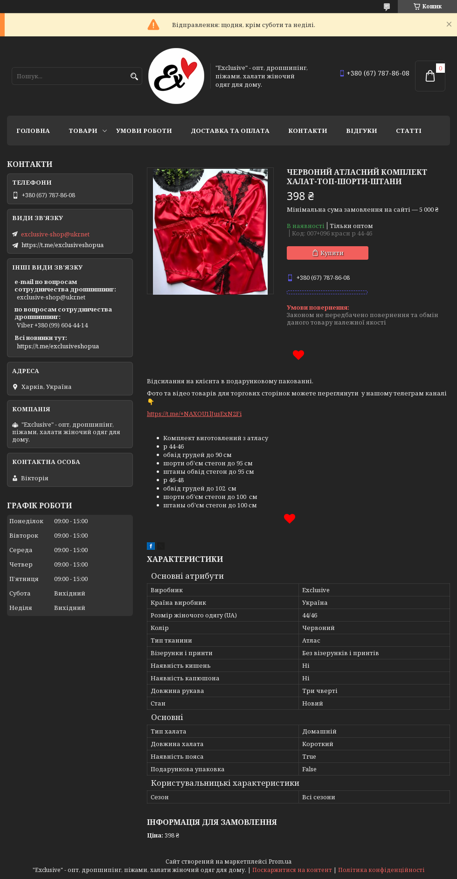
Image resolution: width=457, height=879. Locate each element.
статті (409, 130)
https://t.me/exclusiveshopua (62, 245)
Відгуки (361, 130)
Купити (332, 253)
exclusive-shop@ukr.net (55, 234)
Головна (33, 130)
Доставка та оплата (230, 130)
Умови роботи (144, 130)
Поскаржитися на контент (292, 870)
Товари (83, 130)
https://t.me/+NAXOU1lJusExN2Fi (194, 413)
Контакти (307, 130)
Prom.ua (280, 861)
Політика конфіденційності (381, 870)
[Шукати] (134, 77)
